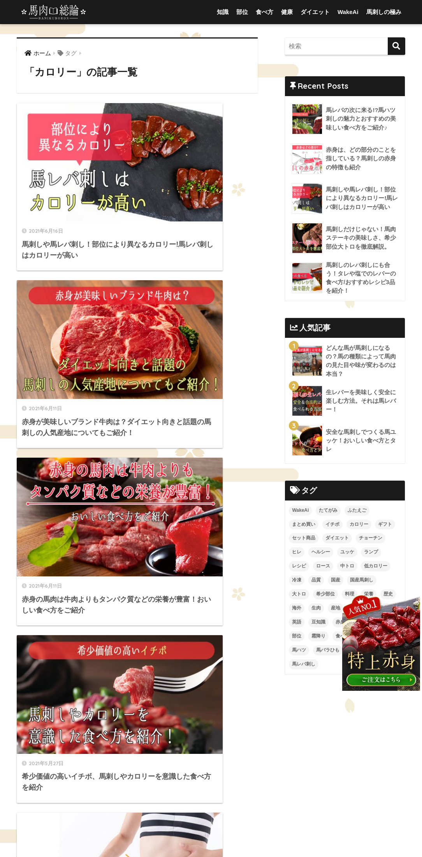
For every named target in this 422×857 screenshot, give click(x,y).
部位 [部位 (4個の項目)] (296, 637)
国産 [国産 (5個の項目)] (335, 581)
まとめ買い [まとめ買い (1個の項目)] (303, 525)
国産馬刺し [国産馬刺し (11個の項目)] (361, 581)
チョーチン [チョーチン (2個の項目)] (370, 539)
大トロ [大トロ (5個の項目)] (299, 595)
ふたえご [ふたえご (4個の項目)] (357, 511)
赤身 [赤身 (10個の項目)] (340, 623)
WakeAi (348, 12)
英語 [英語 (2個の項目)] (296, 623)
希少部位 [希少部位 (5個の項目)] (325, 595)
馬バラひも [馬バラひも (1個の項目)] (327, 651)
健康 (287, 12)
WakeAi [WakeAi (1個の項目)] (300, 511)
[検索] (396, 46)
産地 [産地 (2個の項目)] (335, 609)
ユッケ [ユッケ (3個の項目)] (347, 553)
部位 (242, 12)
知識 (223, 12)
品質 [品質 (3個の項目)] (316, 581)
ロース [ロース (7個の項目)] (323, 567)
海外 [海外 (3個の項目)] (296, 609)
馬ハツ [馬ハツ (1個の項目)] (299, 651)
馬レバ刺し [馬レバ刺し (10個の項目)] (303, 665)
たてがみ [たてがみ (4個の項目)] (328, 511)
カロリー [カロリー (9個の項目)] (359, 525)
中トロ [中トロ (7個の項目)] (347, 567)
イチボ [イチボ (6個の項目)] (332, 525)
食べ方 (264, 12)
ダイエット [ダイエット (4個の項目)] (337, 539)
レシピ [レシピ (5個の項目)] (299, 567)
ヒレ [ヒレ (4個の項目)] (296, 553)
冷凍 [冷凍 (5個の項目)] (296, 581)
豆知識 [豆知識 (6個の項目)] (318, 623)
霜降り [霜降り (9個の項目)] (318, 637)
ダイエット (315, 12)
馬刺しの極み (383, 12)
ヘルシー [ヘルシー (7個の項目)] (320, 553)
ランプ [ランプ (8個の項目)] (371, 553)
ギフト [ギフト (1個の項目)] (385, 525)
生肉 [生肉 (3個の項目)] (316, 609)
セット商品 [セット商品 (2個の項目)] (303, 539)
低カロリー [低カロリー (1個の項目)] (375, 567)
